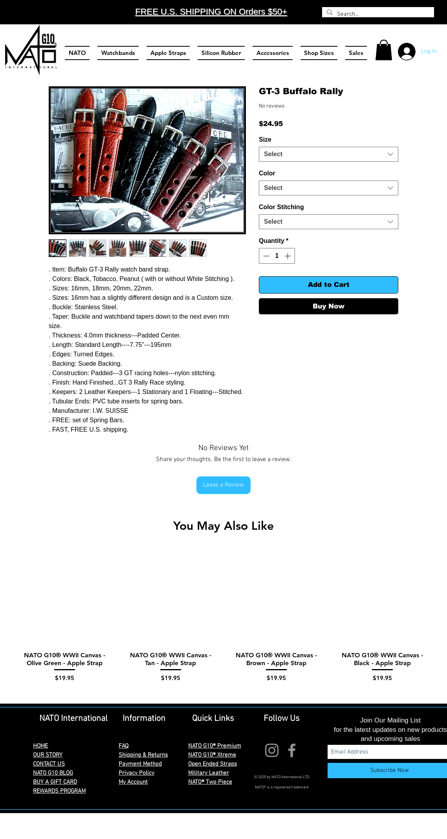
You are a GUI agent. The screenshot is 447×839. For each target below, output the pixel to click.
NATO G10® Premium (214, 746)
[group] (223, 622)
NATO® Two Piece (210, 782)
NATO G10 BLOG (53, 773)
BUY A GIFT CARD (55, 782)
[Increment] (288, 255)
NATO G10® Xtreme (212, 755)
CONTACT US (49, 764)
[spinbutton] (277, 255)
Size (265, 139)
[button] (383, 50)
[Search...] (377, 14)
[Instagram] (272, 750)
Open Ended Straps (212, 764)
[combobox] (328, 154)
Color (267, 173)
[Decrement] (265, 255)
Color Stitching (281, 207)
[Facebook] (292, 750)
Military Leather (208, 773)
